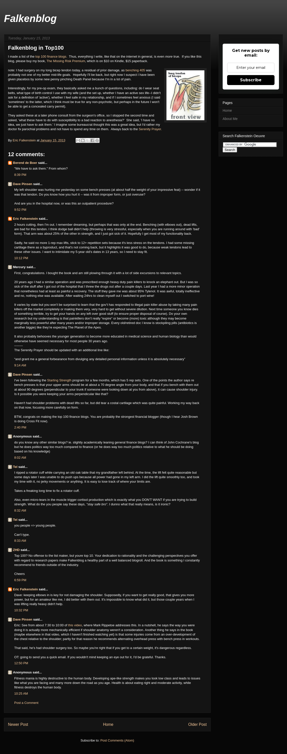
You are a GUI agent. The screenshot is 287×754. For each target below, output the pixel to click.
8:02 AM (20, 457)
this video (75, 625)
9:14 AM (20, 365)
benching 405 (135, 70)
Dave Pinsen (22, 184)
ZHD (16, 550)
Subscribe (251, 80)
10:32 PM (21, 610)
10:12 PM (21, 258)
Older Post (197, 724)
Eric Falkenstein (25, 218)
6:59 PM (20, 580)
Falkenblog (30, 18)
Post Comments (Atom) (117, 740)
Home (108, 724)
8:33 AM (20, 540)
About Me (230, 119)
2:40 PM (20, 427)
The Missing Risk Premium (65, 61)
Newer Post (18, 724)
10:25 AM (21, 693)
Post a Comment (26, 703)
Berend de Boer (25, 163)
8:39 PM (20, 175)
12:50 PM (21, 663)
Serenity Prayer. (150, 129)
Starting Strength (59, 380)
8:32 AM (20, 510)
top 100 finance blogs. (51, 56)
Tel (15, 467)
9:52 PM (20, 210)
